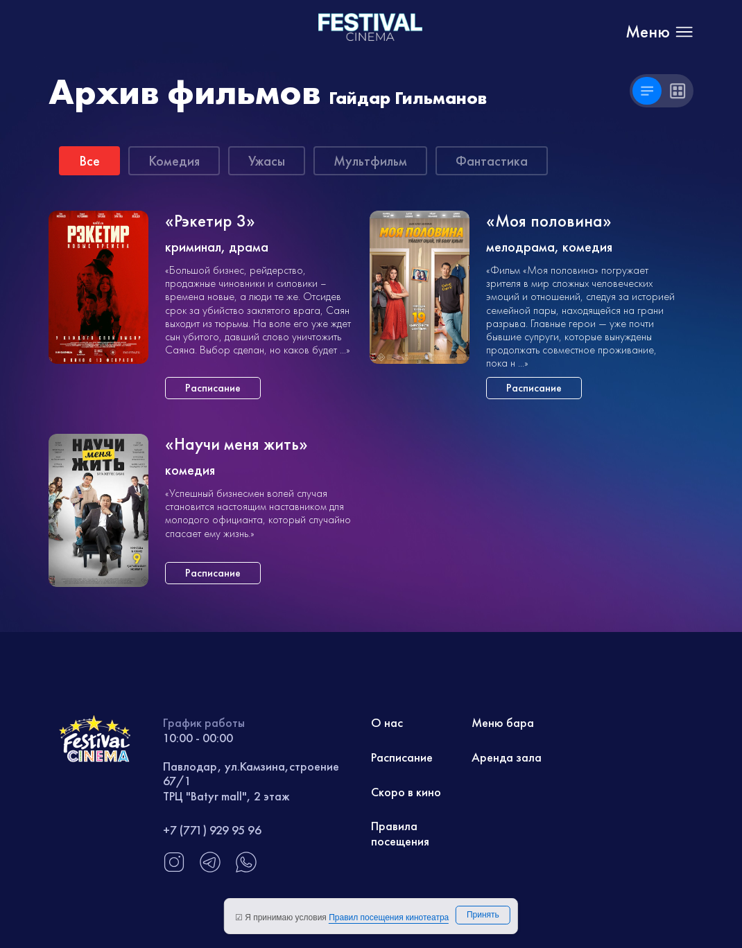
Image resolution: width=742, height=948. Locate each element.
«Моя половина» (549, 221)
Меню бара (503, 722)
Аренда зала (507, 757)
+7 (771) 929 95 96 (212, 830)
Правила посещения (400, 833)
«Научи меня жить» (236, 444)
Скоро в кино (406, 792)
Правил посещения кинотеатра (389, 917)
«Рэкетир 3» (210, 221)
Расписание (402, 757)
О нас (387, 722)
